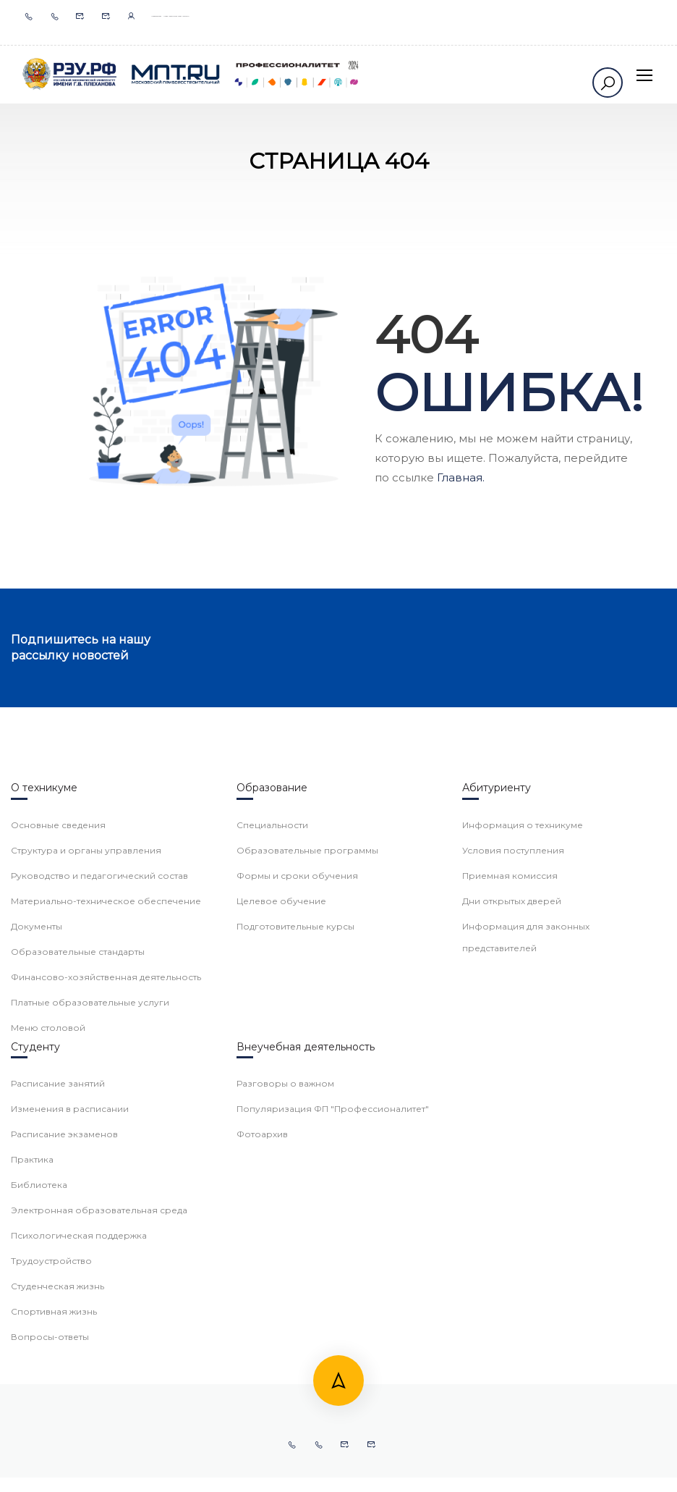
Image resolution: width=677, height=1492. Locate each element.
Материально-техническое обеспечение (106, 1137)
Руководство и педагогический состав (99, 1112)
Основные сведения (58, 1061)
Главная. (461, 477)
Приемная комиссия (510, 1112)
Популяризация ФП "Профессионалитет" (333, 1345)
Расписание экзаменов (64, 1370)
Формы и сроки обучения (297, 1112)
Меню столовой (48, 1264)
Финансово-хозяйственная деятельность (106, 1213)
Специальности (272, 1061)
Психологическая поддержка (79, 1472)
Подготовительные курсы (295, 1163)
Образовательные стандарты (78, 1188)
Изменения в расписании (70, 1345)
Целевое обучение (281, 1137)
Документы (36, 1163)
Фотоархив (262, 1370)
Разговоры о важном (285, 1320)
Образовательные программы (307, 1087)
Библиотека (39, 1421)
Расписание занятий (58, 1320)
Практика (32, 1396)
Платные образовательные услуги (90, 1239)
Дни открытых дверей (511, 1137)
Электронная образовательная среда (99, 1446)
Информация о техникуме (522, 1061)
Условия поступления (513, 1087)
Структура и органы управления (86, 1087)
